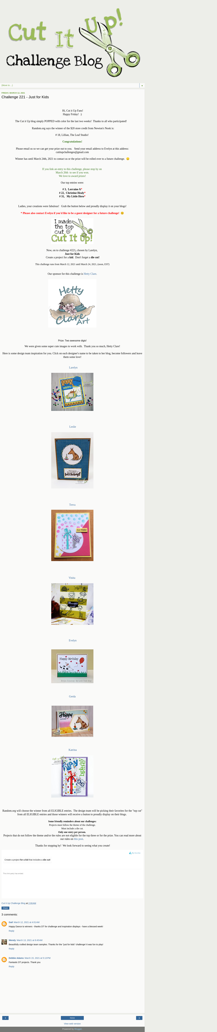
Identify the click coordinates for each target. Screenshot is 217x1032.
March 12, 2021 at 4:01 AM (26, 922)
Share (5, 908)
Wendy (12, 940)
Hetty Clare (90, 273)
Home (72, 1018)
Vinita (73, 577)
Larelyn (73, 367)
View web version (72, 1023)
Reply (11, 931)
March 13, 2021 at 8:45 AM (29, 940)
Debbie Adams (16, 958)
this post (78, 838)
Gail (11, 922)
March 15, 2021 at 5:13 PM (37, 958)
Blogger (78, 1029)
